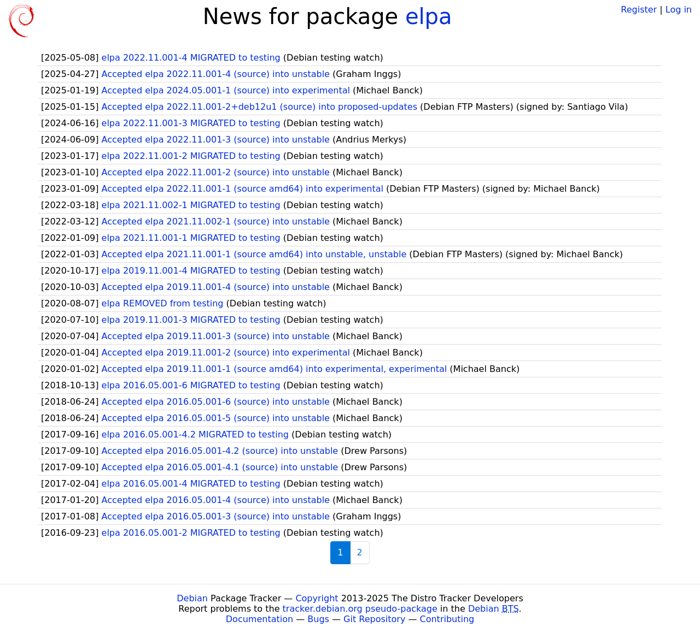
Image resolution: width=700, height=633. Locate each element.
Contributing (447, 619)
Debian (192, 598)
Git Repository (374, 619)
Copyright (316, 598)
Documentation (259, 619)
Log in (679, 9)
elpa (428, 16)
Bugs (318, 619)
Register (639, 9)
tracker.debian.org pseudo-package (360, 609)
